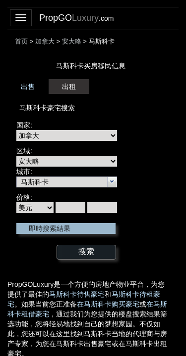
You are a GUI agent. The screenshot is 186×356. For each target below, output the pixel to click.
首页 (21, 41)
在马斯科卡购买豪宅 (108, 304)
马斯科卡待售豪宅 (77, 294)
